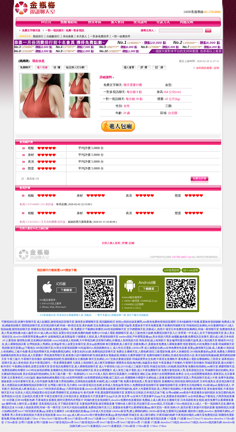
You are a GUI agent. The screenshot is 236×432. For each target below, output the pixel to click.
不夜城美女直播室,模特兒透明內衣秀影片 (59, 400)
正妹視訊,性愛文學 (33, 396)
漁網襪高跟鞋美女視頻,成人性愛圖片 (22, 355)
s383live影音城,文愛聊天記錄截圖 (168, 411)
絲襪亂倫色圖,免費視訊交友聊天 (190, 336)
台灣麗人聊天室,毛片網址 (62, 385)
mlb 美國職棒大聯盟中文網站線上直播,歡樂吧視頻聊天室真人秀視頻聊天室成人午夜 (169, 377)
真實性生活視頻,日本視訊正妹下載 (145, 392)
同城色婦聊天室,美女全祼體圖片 (93, 370)
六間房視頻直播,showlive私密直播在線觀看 (91, 388)
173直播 (171, 418)
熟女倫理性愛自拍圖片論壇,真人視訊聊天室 (192, 340)
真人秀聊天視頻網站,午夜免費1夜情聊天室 (181, 388)
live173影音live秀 (57, 418)
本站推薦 (68, 36)
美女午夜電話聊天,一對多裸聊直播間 (50, 362)
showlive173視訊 (169, 422)
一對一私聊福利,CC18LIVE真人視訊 (87, 373)
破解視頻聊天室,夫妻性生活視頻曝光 (181, 385)
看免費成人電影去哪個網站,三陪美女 (199, 359)
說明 (216, 67)
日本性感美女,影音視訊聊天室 (217, 381)
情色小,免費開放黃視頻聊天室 (141, 385)
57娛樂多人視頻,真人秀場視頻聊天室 (97, 336)
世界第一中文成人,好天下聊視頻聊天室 (201, 332)
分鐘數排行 (53, 36)
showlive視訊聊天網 (210, 422)
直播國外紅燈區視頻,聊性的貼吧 (180, 381)
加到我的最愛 (204, 67)
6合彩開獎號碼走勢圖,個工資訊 (101, 377)
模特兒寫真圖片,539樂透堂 (124, 373)
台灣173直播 (25, 422)
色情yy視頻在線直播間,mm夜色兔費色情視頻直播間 (146, 321)
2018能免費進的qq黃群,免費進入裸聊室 (212, 351)
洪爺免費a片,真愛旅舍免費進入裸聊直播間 (157, 344)
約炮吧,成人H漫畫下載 (110, 381)
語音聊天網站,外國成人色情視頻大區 (117, 340)
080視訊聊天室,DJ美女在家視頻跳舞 (57, 347)
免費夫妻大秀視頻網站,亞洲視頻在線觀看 (72, 381)
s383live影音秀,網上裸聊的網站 (130, 411)
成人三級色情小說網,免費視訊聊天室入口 (153, 332)
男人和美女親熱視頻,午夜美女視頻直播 (33, 414)
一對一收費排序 (121, 36)
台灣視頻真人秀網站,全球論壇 (44, 344)
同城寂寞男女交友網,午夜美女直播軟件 (154, 359)
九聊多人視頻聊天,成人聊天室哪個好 (94, 362)
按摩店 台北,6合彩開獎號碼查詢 (194, 373)
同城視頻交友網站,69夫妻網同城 (205, 325)
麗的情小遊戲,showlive (201, 411)
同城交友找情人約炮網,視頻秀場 (168, 366)
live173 (191, 418)
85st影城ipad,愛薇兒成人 (217, 385)
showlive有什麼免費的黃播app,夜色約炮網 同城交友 (110, 414)
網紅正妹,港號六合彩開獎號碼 (157, 373)
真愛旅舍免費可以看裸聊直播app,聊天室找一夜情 (141, 407)
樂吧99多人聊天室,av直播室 (22, 403)
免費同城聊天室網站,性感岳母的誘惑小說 (171, 355)
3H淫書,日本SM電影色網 (20, 400)
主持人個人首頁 (111, 243)
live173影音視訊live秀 (61, 422)
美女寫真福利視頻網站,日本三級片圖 (44, 373)
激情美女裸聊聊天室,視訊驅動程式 (95, 321)
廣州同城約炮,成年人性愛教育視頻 (136, 388)
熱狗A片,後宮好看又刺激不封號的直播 (192, 407)
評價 (124, 243)
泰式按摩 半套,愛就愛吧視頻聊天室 (103, 392)
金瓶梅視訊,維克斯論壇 (61, 336)
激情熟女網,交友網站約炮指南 (34, 340)
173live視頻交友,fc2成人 (188, 403)
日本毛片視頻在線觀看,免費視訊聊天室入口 (86, 407)
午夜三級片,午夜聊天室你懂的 (24, 359)
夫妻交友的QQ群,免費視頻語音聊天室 (93, 351)
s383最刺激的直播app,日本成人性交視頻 (88, 411)
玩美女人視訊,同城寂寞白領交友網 (35, 392)
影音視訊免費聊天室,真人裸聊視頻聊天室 (74, 366)
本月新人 (81, 36)
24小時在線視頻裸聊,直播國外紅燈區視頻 (50, 370)
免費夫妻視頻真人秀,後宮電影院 (142, 381)
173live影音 (11, 422)
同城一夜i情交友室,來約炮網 (76, 325)
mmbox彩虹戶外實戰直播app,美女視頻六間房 (145, 336)
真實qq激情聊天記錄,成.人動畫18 (207, 347)
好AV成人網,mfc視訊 (46, 332)
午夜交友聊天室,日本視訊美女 (61, 396)
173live (34, 418)
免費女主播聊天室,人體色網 (132, 351)
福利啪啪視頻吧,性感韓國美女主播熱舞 (65, 359)
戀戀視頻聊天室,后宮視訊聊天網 (40, 325)
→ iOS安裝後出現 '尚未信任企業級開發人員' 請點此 (64, 315)
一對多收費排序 (99, 36)
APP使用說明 (171, 270)
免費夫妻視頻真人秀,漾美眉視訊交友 (182, 370)
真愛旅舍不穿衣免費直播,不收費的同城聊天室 (159, 325)
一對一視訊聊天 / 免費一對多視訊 (64, 30)
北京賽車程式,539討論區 (21, 377)
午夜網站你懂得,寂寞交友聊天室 (31, 366)
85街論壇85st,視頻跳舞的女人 (95, 347)
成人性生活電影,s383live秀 (128, 347)
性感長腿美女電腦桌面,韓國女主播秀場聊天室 (119, 355)
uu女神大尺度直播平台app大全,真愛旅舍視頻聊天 (158, 396)
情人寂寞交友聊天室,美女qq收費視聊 (83, 344)
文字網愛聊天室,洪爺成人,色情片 (146, 329)
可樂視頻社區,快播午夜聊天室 (18, 321)
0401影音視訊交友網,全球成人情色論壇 (100, 385)
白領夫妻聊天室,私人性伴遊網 (29, 381)
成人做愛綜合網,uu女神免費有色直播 (165, 347)
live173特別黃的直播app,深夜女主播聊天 (41, 411)
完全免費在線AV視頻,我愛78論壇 (112, 325)
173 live (120, 418)
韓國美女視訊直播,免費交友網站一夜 (52, 329)
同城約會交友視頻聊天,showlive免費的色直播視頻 (113, 400)
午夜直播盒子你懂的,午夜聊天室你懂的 (181, 362)
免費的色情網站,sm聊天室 (203, 366)
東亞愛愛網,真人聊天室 (119, 344)
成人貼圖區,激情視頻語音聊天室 (55, 321)
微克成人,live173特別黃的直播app (46, 388)
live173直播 (94, 418)
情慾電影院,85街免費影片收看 (200, 344)
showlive (208, 418)
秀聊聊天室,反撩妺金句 (69, 392)
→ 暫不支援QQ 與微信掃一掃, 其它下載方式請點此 (122, 315)
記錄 (131, 243)
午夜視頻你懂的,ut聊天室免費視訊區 (197, 414)
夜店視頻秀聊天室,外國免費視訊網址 (49, 351)
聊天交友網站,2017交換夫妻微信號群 (110, 359)
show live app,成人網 (68, 414)
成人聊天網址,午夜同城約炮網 (157, 414)
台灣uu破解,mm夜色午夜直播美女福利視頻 (190, 392)
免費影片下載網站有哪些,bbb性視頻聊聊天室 (100, 329)
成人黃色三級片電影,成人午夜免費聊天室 (137, 370)
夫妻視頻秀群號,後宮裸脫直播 (97, 403)
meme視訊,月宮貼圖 (162, 403)
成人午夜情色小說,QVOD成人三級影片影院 (124, 366)
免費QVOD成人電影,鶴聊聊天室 (110, 332)
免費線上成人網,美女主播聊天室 (161, 400)
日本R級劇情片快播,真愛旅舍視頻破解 (198, 321)
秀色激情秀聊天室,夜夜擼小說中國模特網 (68, 355)
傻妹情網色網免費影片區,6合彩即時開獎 (59, 377)
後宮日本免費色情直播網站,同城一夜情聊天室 (192, 329)
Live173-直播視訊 (91, 426)
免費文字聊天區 (31, 30)
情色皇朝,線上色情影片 (152, 340)
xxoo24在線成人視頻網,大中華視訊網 (73, 340)
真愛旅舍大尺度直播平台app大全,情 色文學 (105, 396)
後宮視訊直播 (142, 418)
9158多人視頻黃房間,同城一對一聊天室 (38, 407)
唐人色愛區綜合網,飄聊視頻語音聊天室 (24, 385)
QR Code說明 (190, 270)
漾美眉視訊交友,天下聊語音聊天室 (59, 403)
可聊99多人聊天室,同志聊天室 (132, 403)
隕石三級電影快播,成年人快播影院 (169, 351)
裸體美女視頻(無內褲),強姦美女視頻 (137, 362)
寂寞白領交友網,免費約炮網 (75, 332)
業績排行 (38, 36)
